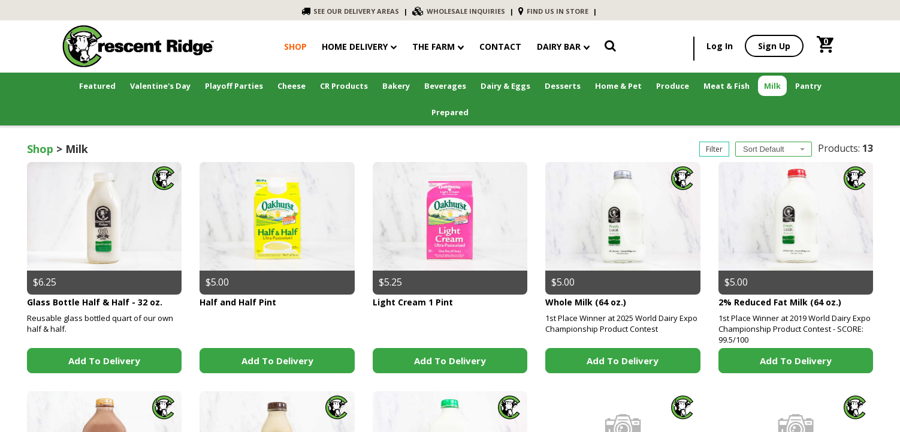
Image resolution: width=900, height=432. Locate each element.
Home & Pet (618, 85)
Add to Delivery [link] (104, 361)
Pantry (808, 85)
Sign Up (774, 46)
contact (500, 46)
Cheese (291, 85)
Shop (40, 149)
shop (295, 46)
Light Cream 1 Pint (413, 302)
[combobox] (773, 149)
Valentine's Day (160, 85)
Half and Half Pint (238, 302)
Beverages (445, 85)
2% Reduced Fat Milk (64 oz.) (779, 302)
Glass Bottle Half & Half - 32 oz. (94, 302)
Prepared (450, 112)
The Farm (438, 46)
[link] (610, 48)
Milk (772, 85)
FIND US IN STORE (553, 11)
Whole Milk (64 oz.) (585, 302)
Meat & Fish (726, 85)
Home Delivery (355, 46)
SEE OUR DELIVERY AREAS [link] (350, 11)
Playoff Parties (234, 85)
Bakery (396, 85)
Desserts (563, 85)
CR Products (344, 85)
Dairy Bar (563, 46)
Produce (672, 85)
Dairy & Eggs (505, 85)
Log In (719, 46)
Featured (97, 85)
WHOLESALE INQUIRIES (458, 11)
